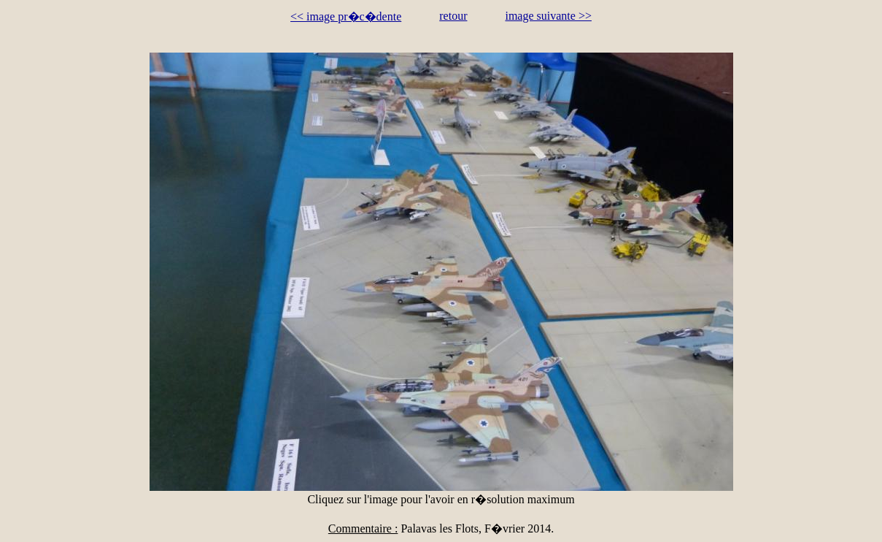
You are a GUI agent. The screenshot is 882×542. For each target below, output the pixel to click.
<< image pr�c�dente (345, 16)
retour (453, 15)
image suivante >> (548, 15)
